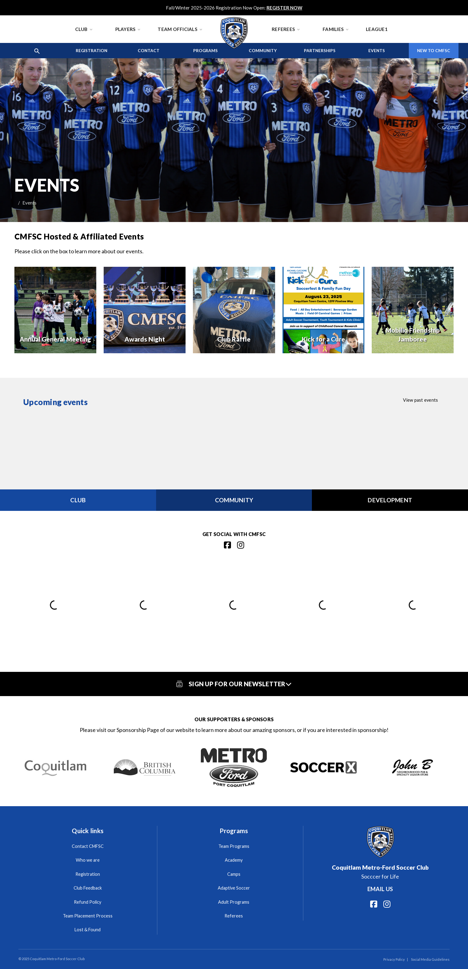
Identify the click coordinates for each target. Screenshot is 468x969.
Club (83, 29)
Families (335, 29)
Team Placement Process (88, 915)
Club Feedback (88, 887)
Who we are (88, 860)
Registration (91, 50)
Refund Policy (87, 902)
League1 (377, 29)
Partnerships (320, 50)
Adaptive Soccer (234, 887)
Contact (148, 50)
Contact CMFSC (88, 846)
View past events (420, 400)
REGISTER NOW (284, 7)
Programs (205, 50)
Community (263, 50)
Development (390, 500)
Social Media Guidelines (430, 959)
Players (127, 29)
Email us (380, 889)
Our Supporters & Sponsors (234, 719)
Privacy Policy (394, 959)
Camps (233, 874)
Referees (285, 29)
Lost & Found (88, 929)
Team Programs (233, 846)
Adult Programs (233, 902)
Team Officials (180, 29)
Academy (234, 860)
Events (376, 50)
